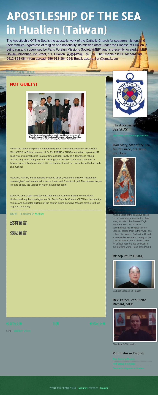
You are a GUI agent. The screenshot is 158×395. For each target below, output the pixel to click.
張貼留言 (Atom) (22, 330)
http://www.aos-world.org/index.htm (130, 135)
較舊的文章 (98, 324)
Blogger (104, 388)
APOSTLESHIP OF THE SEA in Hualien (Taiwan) (73, 23)
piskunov (82, 388)
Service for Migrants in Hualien (128, 368)
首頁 (56, 324)
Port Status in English (124, 359)
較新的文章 (14, 324)
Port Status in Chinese (124, 363)
